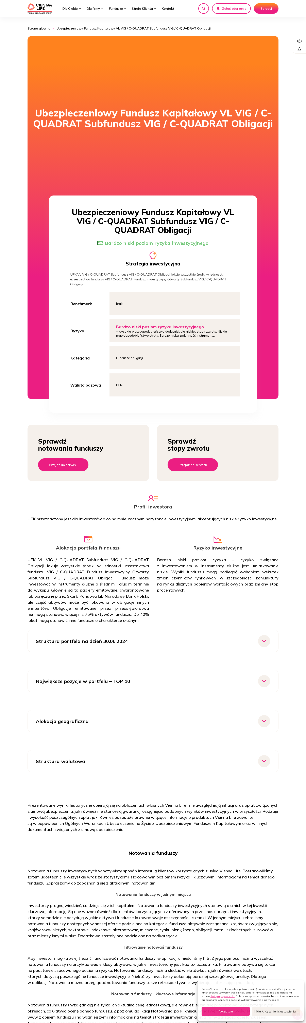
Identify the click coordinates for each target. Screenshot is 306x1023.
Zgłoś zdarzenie (231, 8)
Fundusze (116, 8)
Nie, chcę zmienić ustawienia (276, 1011)
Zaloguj (266, 8)
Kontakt (168, 8)
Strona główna (39, 28)
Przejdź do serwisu (63, 465)
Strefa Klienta (142, 8)
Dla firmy (93, 8)
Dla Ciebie (70, 8)
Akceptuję (226, 1011)
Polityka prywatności (222, 996)
